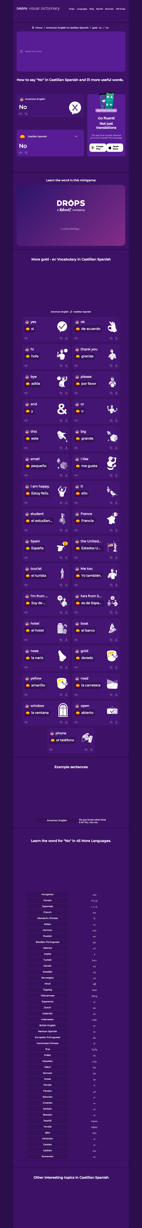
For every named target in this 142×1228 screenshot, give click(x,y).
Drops (71, 9)
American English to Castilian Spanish (67, 27)
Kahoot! (99, 9)
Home (38, 27)
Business (109, 9)
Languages (82, 9)
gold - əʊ (97, 27)
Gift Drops (120, 9)
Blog (91, 9)
